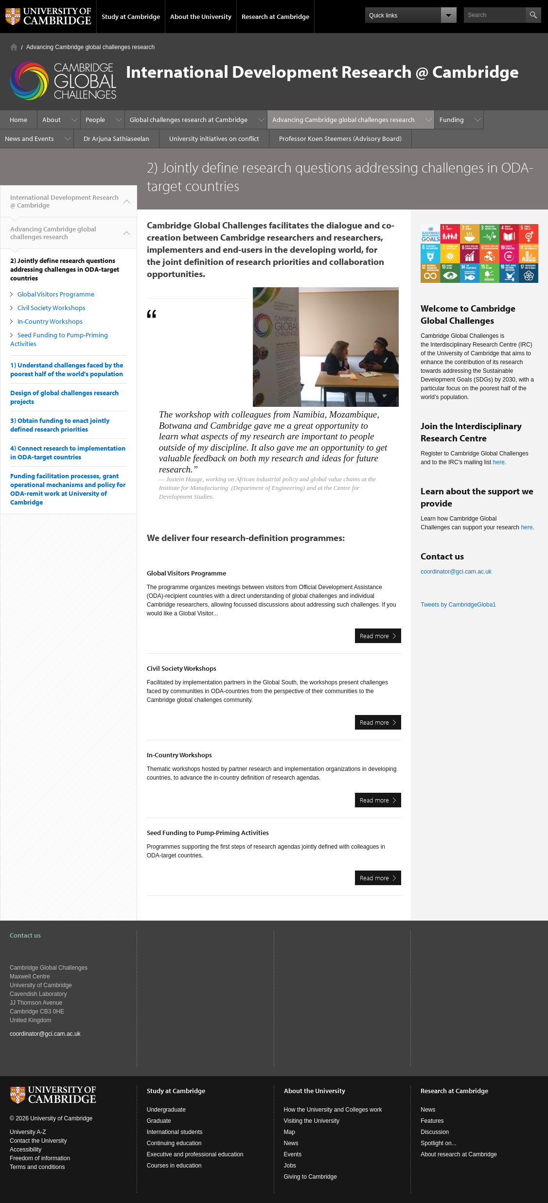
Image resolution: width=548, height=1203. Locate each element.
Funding (452, 119)
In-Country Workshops (50, 321)
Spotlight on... (438, 1143)
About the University (200, 16)
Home (14, 47)
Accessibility (25, 1149)
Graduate (159, 1120)
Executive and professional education (195, 1154)
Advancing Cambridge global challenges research (90, 47)
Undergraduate (166, 1109)
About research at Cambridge (459, 1154)
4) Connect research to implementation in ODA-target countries (67, 452)
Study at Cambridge (131, 16)
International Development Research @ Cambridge (64, 205)
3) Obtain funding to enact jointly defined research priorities (59, 425)
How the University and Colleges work (333, 1109)
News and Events (29, 138)
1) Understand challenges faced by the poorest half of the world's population (66, 369)
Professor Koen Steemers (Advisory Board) (340, 138)
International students (175, 1132)
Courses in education (174, 1165)
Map (289, 1132)
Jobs (290, 1165)
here (499, 462)
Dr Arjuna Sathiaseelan (116, 138)
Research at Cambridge (275, 16)
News (291, 1143)
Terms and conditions (37, 1167)
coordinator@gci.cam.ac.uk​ (456, 571)
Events (293, 1154)
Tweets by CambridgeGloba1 (458, 604)
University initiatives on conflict (214, 138)
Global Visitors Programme (56, 294)
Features (432, 1120)
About (51, 119)
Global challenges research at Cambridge (188, 119)
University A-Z (28, 1132)
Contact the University (38, 1140)
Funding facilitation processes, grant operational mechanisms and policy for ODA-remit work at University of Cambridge (67, 488)
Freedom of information (40, 1158)
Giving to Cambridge (310, 1176)
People (95, 119)
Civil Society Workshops (52, 307)
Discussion (435, 1132)
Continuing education (174, 1143)
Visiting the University (312, 1120)
